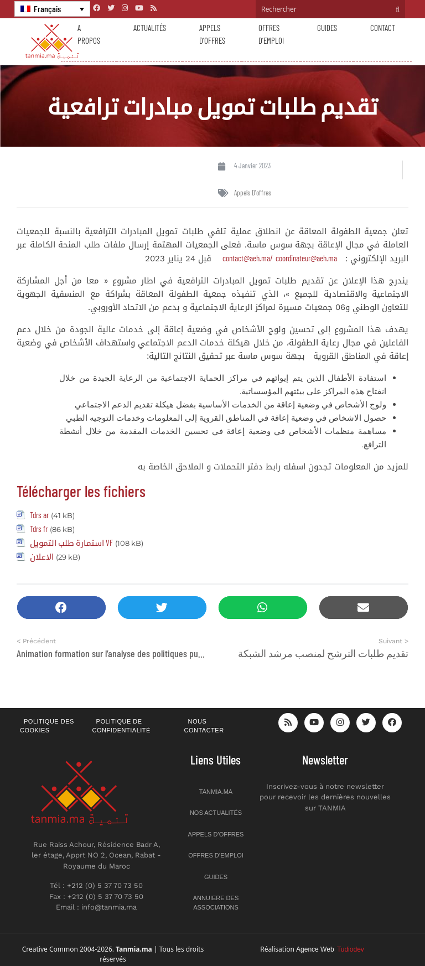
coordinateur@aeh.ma (306, 258)
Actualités (149, 28)
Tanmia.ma (215, 791)
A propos (88, 34)
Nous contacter (204, 726)
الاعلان (42, 556)
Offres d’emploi (271, 34)
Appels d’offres (212, 34)
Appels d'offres (252, 192)
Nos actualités (216, 812)
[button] (61, 607)
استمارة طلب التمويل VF (71, 542)
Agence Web (330, 949)
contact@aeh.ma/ (247, 258)
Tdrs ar (39, 515)
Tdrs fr (39, 529)
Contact (382, 28)
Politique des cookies (47, 726)
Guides (327, 28)
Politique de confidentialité (121, 726)
